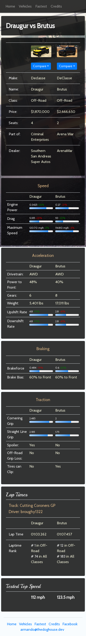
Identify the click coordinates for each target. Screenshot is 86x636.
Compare (39, 66)
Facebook (70, 624)
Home (10, 6)
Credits (56, 6)
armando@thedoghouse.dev (42, 629)
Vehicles (25, 6)
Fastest (41, 6)
